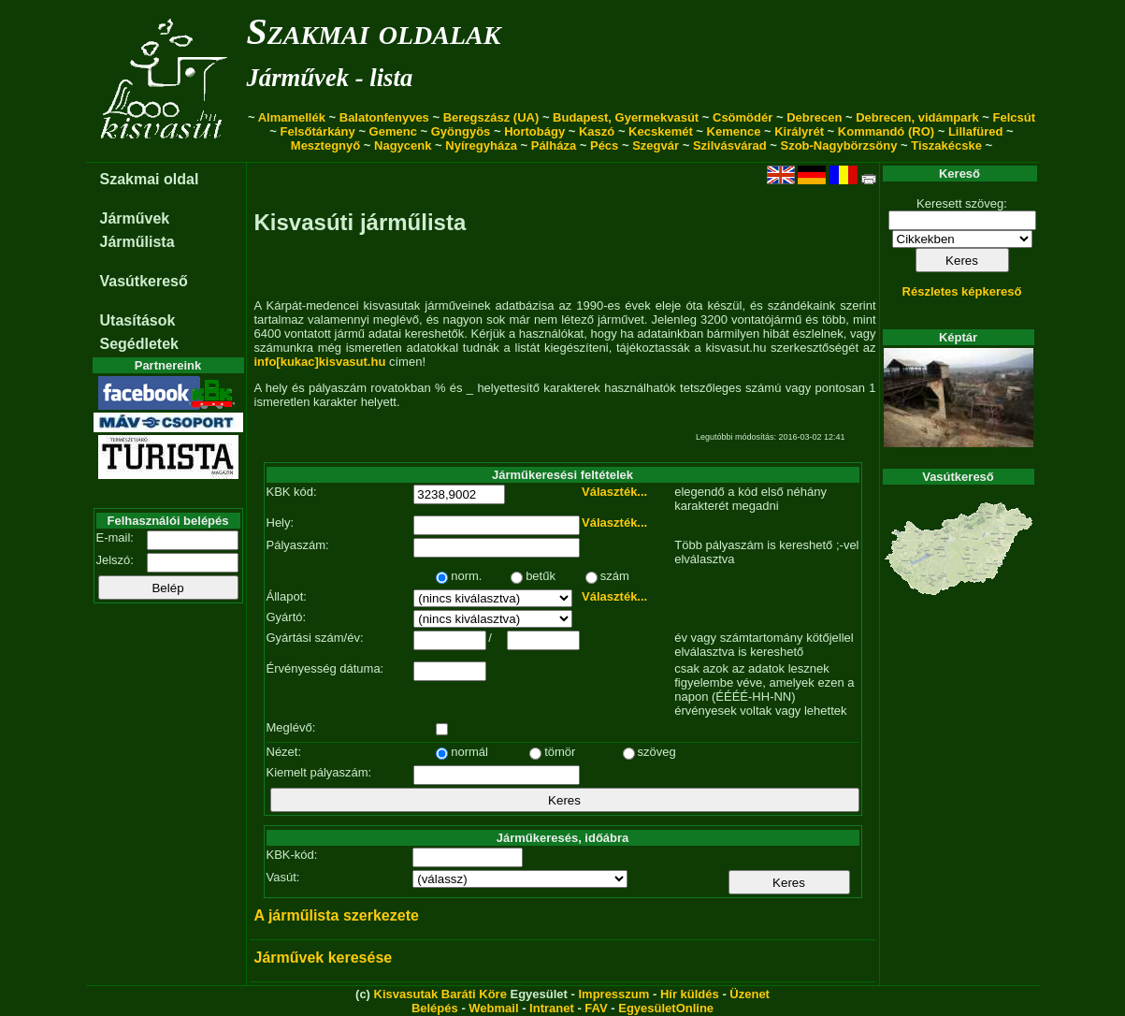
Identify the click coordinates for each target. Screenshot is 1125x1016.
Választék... (614, 492)
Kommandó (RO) (886, 131)
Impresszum (613, 994)
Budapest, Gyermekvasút (626, 117)
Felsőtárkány (318, 131)
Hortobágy (534, 131)
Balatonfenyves (384, 117)
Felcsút (1014, 117)
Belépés (434, 1008)
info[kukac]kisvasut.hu (320, 362)
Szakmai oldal (149, 179)
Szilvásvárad (730, 145)
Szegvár (655, 145)
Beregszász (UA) (491, 117)
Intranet (551, 1008)
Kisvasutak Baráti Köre (440, 994)
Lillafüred (975, 131)
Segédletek (139, 344)
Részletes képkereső (962, 291)
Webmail (493, 1008)
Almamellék (291, 117)
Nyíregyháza (481, 145)
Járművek (135, 218)
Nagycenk (402, 145)
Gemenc (393, 131)
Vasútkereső (144, 281)
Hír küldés (689, 994)
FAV (595, 1008)
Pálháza (553, 145)
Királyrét (799, 131)
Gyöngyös (461, 131)
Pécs (604, 145)
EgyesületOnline (666, 1008)
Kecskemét (660, 131)
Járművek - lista (330, 78)
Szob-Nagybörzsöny (838, 145)
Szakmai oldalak (374, 31)
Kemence (734, 131)
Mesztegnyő (325, 145)
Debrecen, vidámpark (917, 117)
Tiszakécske (946, 145)
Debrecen (814, 117)
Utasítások (138, 320)
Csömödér (742, 117)
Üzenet (749, 994)
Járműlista (137, 242)
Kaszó (596, 131)
